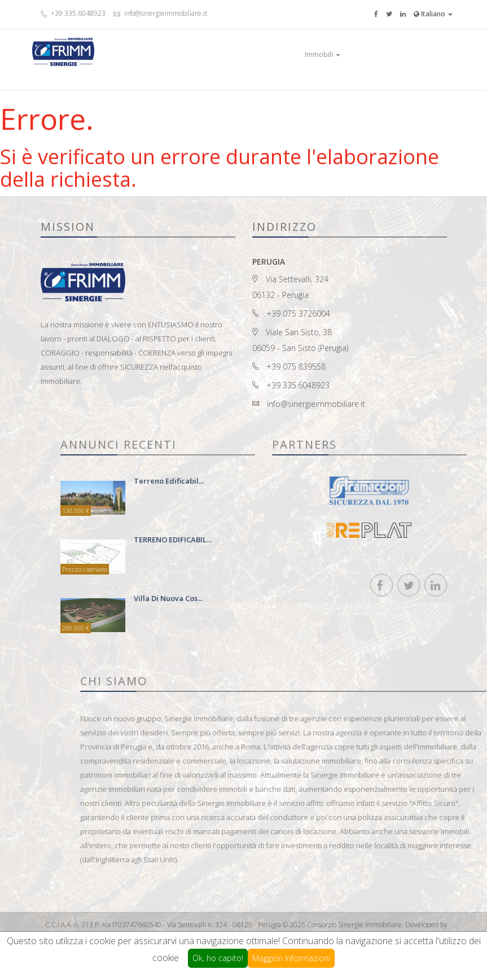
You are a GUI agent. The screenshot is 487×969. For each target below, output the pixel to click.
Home (288, 54)
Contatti (397, 54)
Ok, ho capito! (217, 958)
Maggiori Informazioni (291, 958)
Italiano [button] (433, 14)
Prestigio (362, 54)
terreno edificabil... (259, 481)
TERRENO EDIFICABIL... (263, 539)
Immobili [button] (322, 54)
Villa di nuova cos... (258, 598)
